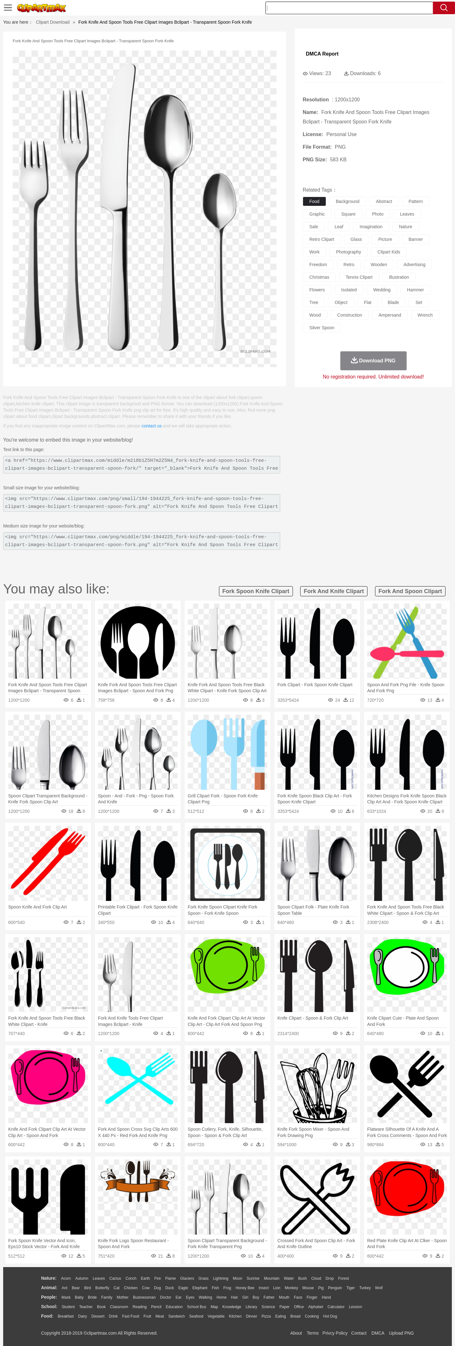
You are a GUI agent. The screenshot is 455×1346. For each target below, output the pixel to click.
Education (174, 1307)
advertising (414, 264)
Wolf (379, 1288)
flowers (317, 289)
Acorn (66, 1278)
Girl (245, 1297)
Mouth (284, 1297)
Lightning (220, 1278)
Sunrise (253, 1278)
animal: (49, 1287)
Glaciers (187, 1278)
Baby (79, 1297)
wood (315, 315)
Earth (145, 1278)
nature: (49, 1278)
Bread (295, 1316)
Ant (64, 1288)
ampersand (390, 315)
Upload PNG (401, 1333)
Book (101, 1307)
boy (256, 1297)
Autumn (81, 1278)
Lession (355, 1307)
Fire (157, 1278)
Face (298, 1297)
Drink (113, 1316)
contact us (152, 425)
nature (405, 226)
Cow (145, 1288)
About (296, 1333)
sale (313, 226)
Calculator (336, 1307)
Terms (313, 1333)
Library (251, 1307)
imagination (371, 226)
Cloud (316, 1278)
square (348, 214)
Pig (321, 1288)
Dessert (97, 1316)
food (314, 201)
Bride (92, 1297)
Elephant (199, 1288)
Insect (264, 1288)
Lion (277, 1288)
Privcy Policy (335, 1333)
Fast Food (130, 1316)
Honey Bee (244, 1288)
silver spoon (321, 327)
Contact (359, 1333)
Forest (343, 1278)
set (419, 302)
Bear (76, 1288)
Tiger (350, 1288)
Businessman (144, 1297)
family (106, 1297)
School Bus (196, 1307)
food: (47, 1316)
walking (205, 1297)
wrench (425, 315)
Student (68, 1307)
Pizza (266, 1316)
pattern (416, 201)
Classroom (119, 1307)
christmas (319, 277)
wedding (382, 289)
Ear (179, 1297)
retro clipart (321, 239)
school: (49, 1306)
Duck (169, 1288)
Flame (170, 1278)
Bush (302, 1278)
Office (299, 1307)
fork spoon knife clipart (255, 591)
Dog (157, 1288)
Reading (140, 1307)
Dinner (251, 1316)
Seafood (196, 1316)
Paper (284, 1307)
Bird (87, 1288)
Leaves (99, 1278)
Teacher (86, 1307)
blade (393, 302)
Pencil (156, 1307)
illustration (399, 277)
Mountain (271, 1278)
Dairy (82, 1316)
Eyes (190, 1297)
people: (49, 1297)
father (269, 1297)
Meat (159, 1316)
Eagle (183, 1288)
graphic (317, 214)
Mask (65, 1297)
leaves (407, 214)
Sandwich (176, 1316)
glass (356, 239)
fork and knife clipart (334, 591)
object (341, 302)
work (314, 251)
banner (416, 239)
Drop (329, 1278)
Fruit (147, 1316)
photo (378, 214)
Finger (311, 1297)
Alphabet (315, 1307)
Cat (117, 1288)
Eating (280, 1316)
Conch (130, 1278)
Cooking (312, 1316)
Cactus (115, 1278)
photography (348, 251)
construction (349, 315)
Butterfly (102, 1288)
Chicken (130, 1288)
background (348, 201)
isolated (349, 289)
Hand (326, 1297)
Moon (237, 1278)
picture (385, 239)
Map (214, 1307)
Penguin (335, 1288)
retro (348, 264)
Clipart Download (53, 22)
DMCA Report (322, 54)
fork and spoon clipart (410, 591)
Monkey (291, 1288)
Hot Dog (330, 1316)
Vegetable (216, 1316)
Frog (227, 1288)
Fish (215, 1288)
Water (289, 1278)
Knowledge (231, 1307)
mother (122, 1297)
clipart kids (389, 251)
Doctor (165, 1297)
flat (367, 302)
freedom (318, 264)
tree (313, 302)
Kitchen (235, 1316)
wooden (379, 264)
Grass (203, 1278)
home (221, 1297)
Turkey (365, 1288)
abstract (384, 201)
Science (268, 1307)
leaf (339, 226)
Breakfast (66, 1316)
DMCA (377, 1333)
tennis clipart (359, 277)
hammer (415, 289)
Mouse (308, 1288)
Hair (234, 1297)
